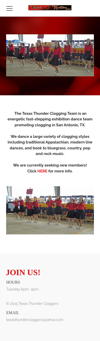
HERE (42, 171)
